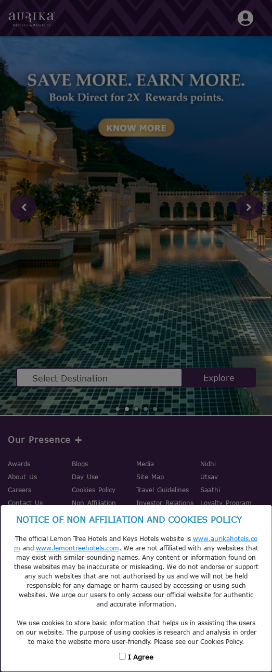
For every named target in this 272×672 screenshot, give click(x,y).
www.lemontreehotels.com (77, 547)
